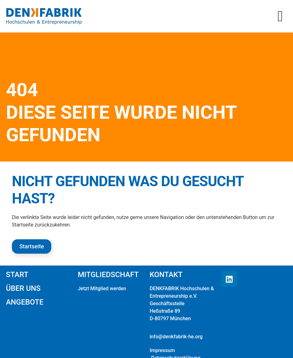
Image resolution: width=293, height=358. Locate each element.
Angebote (24, 302)
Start (17, 274)
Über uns (23, 288)
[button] (280, 16)
